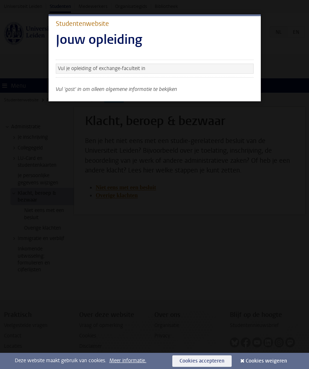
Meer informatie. (127, 360)
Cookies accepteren (202, 361)
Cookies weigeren (266, 361)
